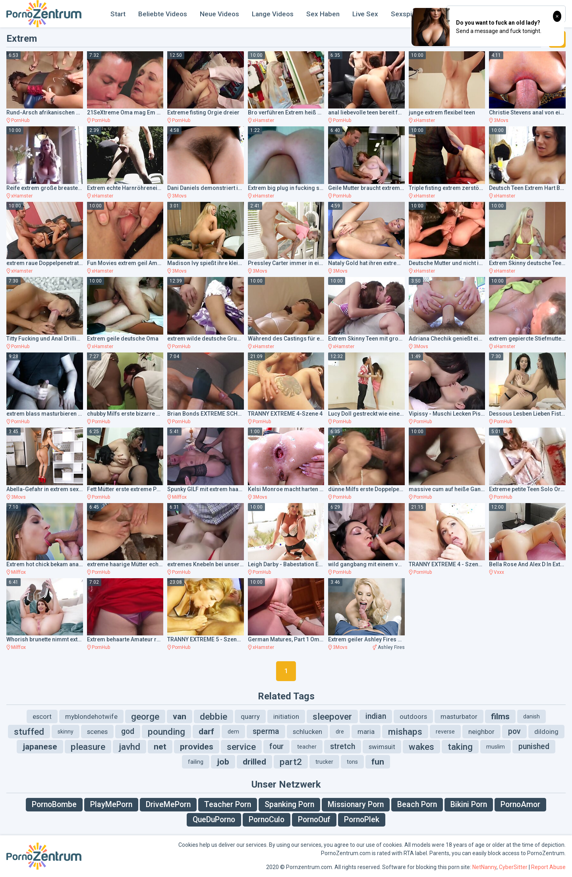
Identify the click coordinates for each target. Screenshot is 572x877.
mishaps (405, 731)
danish (531, 716)
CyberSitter (513, 867)
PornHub (20, 120)
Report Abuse (548, 867)
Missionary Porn (356, 804)
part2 (291, 762)
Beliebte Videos (162, 14)
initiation (286, 716)
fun (377, 762)
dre (340, 731)
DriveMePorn (168, 804)
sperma (266, 731)
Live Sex (365, 14)
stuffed (29, 731)
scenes (97, 732)
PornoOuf (314, 819)
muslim (495, 746)
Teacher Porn (227, 804)
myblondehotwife (91, 716)
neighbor (481, 732)
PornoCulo (266, 819)
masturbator (459, 716)
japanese (40, 746)
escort (42, 716)
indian (375, 716)
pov (514, 731)
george (145, 716)
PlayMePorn (111, 804)
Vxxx (499, 572)
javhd (129, 746)
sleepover (332, 716)
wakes (421, 746)
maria (366, 732)
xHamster (263, 120)
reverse (445, 731)
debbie (213, 716)
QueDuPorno (214, 819)
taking (460, 746)
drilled (254, 762)
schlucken (307, 732)
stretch (342, 746)
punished (533, 746)
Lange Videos (273, 14)
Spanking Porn (289, 804)
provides (196, 746)
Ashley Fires (391, 647)
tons (352, 762)
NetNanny (484, 867)
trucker (324, 762)
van (179, 716)
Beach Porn (417, 804)
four (276, 746)
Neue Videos (219, 14)
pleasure (88, 746)
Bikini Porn (468, 804)
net (160, 746)
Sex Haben (323, 14)
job (223, 762)
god (127, 731)
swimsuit (382, 747)
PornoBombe (54, 804)
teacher (307, 746)
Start (118, 14)
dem (233, 731)
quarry (250, 716)
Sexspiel (404, 14)
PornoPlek (361, 819)
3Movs (501, 120)
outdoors (413, 716)
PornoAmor (520, 804)
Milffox (179, 497)
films (500, 716)
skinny (65, 731)
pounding (166, 731)
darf (206, 731)
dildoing (546, 732)
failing (195, 762)
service (241, 746)
